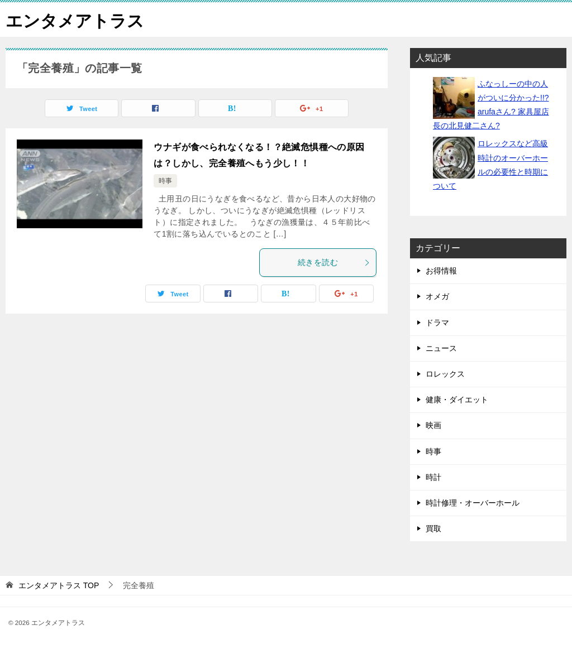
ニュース (441, 347)
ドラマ (437, 322)
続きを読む (334, 262)
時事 (165, 181)
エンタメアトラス (75, 19)
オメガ (437, 296)
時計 (433, 476)
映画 (433, 425)
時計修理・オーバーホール (472, 502)
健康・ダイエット (457, 399)
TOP (58, 585)
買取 (433, 527)
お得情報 (441, 270)
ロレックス (445, 373)
